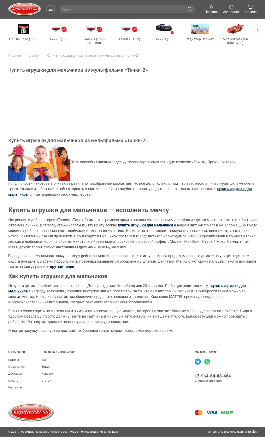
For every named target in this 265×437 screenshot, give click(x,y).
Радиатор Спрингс (205, 39)
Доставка (15, 374)
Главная (14, 56)
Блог (44, 360)
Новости (47, 374)
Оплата (13, 381)
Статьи (33, 56)
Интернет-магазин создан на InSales (232, 432)
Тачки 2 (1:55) (132, 39)
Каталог (13, 360)
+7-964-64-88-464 (213, 376)
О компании (16, 367)
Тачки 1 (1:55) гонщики (96, 41)
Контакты (15, 388)
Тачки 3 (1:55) (168, 39)
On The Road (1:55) (24, 39)
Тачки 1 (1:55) (60, 39)
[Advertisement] (132, 109)
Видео (45, 367)
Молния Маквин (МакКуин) (241, 41)
